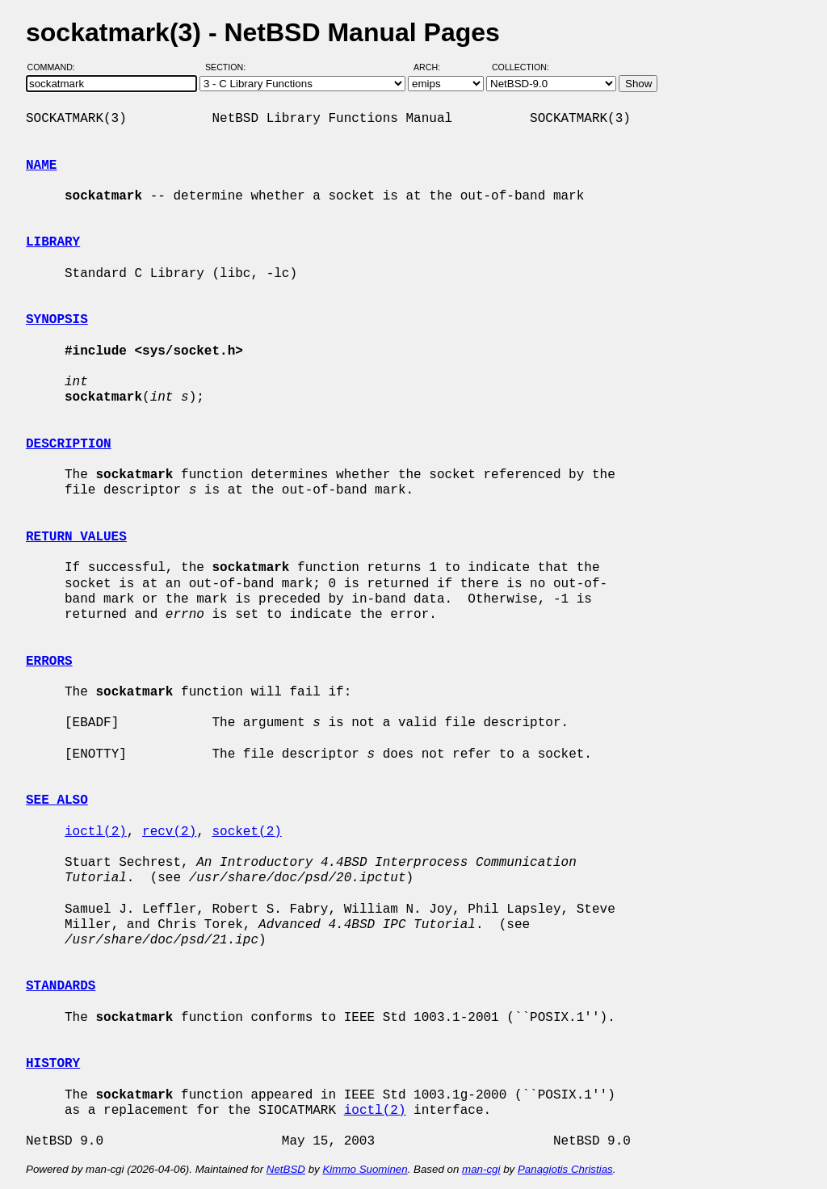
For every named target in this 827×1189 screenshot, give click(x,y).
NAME (41, 165)
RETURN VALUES (76, 537)
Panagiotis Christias (565, 1169)
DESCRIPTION (68, 444)
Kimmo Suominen (364, 1169)
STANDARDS (60, 986)
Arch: (434, 67)
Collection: (520, 67)
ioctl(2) (96, 832)
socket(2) (246, 832)
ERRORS (49, 661)
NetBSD (286, 1169)
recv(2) (169, 832)
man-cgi (481, 1169)
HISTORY (53, 1064)
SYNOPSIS (57, 320)
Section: (229, 67)
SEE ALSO (57, 800)
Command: (56, 67)
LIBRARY (53, 242)
